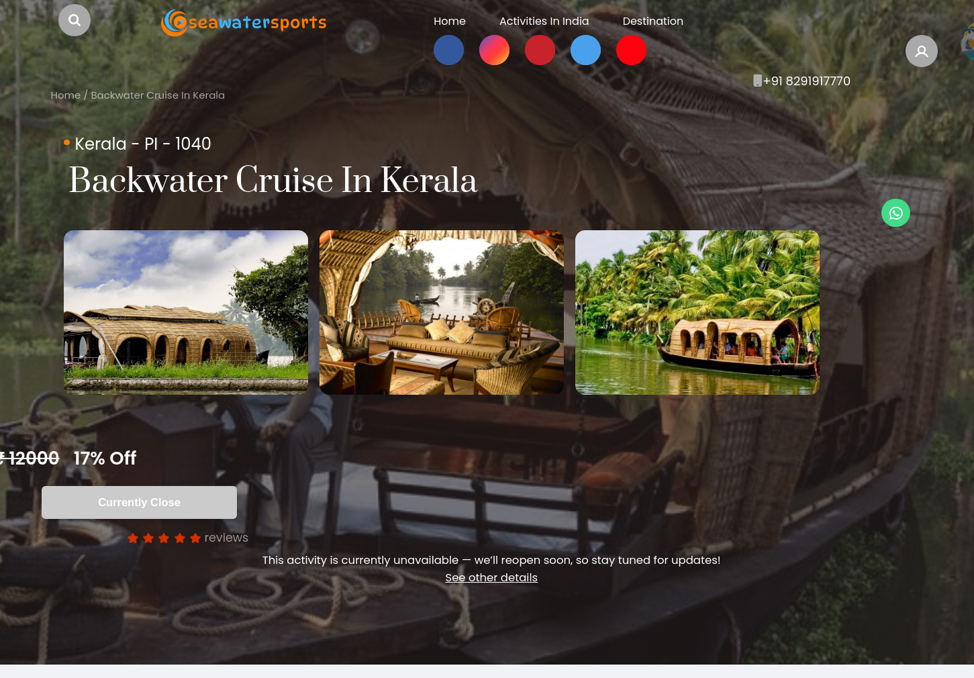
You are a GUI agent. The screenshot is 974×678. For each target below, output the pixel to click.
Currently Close (139, 515)
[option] (200, 318)
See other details (491, 590)
